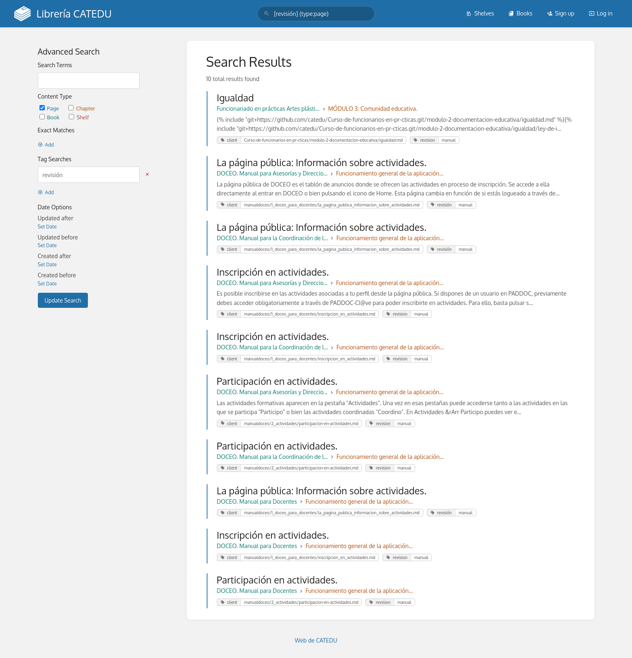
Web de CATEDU (316, 640)
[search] (315, 13)
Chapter (81, 108)
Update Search (63, 300)
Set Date (47, 227)
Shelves (480, 13)
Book (50, 117)
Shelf (79, 117)
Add (46, 145)
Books (520, 13)
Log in (600, 13)
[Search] (266, 13)
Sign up (560, 13)
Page (49, 108)
